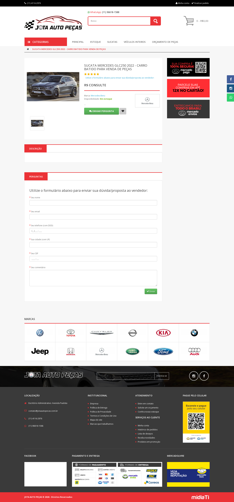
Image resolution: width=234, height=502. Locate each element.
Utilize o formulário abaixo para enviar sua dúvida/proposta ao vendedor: (119, 77)
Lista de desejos (145, 433)
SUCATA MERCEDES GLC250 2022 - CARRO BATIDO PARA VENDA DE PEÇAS (69, 49)
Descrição (35, 148)
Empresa (94, 403)
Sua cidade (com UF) (40, 239)
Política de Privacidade (100, 411)
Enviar (151, 291)
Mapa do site (96, 419)
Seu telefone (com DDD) (42, 225)
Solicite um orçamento (148, 407)
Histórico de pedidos (147, 429)
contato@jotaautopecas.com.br (43, 411)
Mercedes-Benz (98, 95)
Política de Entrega (98, 407)
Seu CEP (34, 253)
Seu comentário (38, 267)
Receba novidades (146, 437)
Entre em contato (146, 403)
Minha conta (143, 425)
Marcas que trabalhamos (101, 424)
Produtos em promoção (149, 441)
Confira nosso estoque (148, 411)
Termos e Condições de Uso (103, 415)
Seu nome (35, 197)
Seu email (35, 211)
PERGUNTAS (36, 176)
